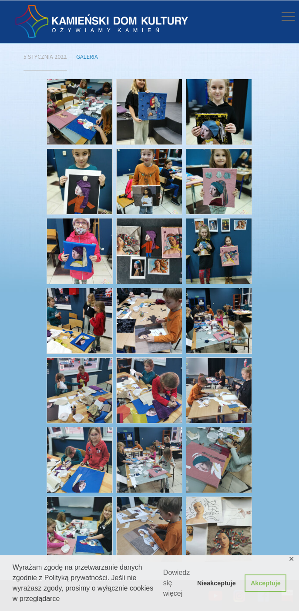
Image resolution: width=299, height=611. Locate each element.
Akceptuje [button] (266, 583)
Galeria (87, 56)
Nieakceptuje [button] (216, 583)
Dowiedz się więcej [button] (176, 583)
